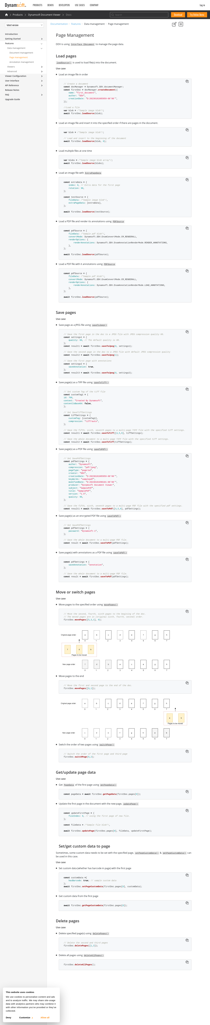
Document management (21, 52)
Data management (16, 48)
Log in (202, 5)
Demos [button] (50, 5)
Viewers (11, 66)
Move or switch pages (182, 60)
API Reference (12, 85)
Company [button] (94, 5)
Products (18, 14)
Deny (8, 1017)
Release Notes (12, 90)
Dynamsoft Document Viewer (44, 14)
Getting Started (13, 38)
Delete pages (178, 72)
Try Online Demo (197, 14)
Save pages (177, 56)
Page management (18, 57)
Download (178, 14)
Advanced (12, 71)
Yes (173, 38)
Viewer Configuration (15, 76)
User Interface (12, 80)
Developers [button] (64, 5)
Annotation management (21, 62)
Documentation (59, 23)
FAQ (7, 94)
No (183, 38)
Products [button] (37, 5)
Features (76, 23)
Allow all (45, 1017)
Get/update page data (182, 64)
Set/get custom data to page (185, 68)
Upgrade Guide (12, 99)
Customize (26, 1017)
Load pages (177, 52)
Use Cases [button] (80, 5)
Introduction (11, 34)
